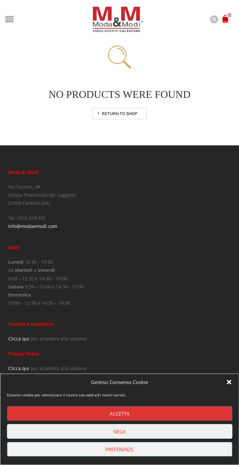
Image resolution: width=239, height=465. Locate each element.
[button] (229, 382)
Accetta (120, 413)
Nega (119, 431)
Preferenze (119, 449)
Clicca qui (18, 339)
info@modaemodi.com (32, 226)
